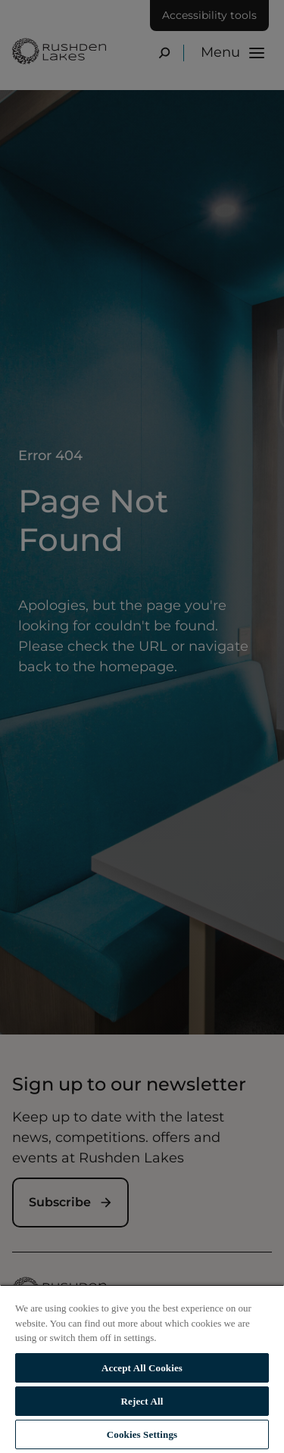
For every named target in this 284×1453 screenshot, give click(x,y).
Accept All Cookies (142, 1368)
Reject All (142, 1401)
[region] (142, 1368)
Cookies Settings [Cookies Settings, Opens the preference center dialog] (142, 1434)
